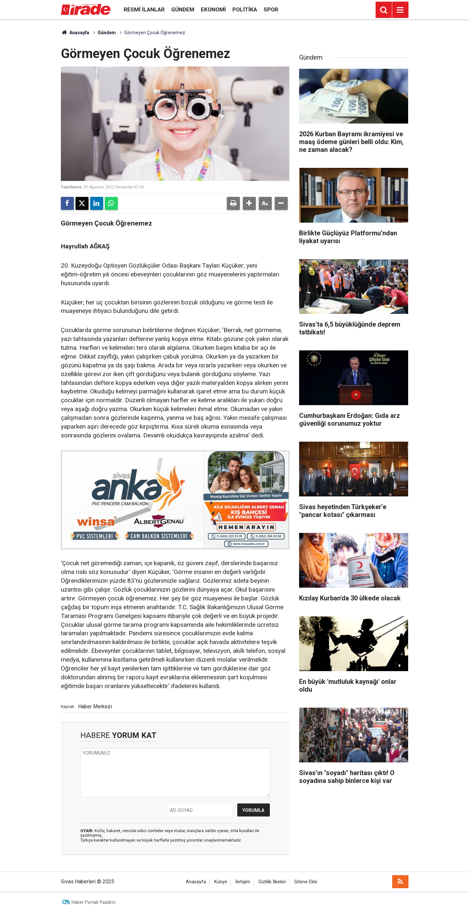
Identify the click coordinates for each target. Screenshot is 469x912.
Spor (271, 9)
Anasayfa (75, 32)
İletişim (242, 882)
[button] (249, 203)
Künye (220, 882)
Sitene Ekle (305, 882)
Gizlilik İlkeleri (272, 882)
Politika (244, 9)
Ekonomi (213, 9)
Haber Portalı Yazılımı (94, 902)
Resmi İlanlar (144, 9)
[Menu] (400, 10)
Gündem (182, 9)
